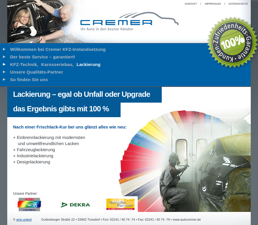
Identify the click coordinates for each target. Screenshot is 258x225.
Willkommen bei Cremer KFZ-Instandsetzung (58, 49)
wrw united (24, 219)
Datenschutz (238, 3)
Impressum (213, 3)
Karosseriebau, (57, 64)
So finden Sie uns (29, 79)
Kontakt (191, 3)
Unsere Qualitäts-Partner (36, 71)
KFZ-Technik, (24, 64)
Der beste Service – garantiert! (42, 56)
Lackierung (89, 64)
